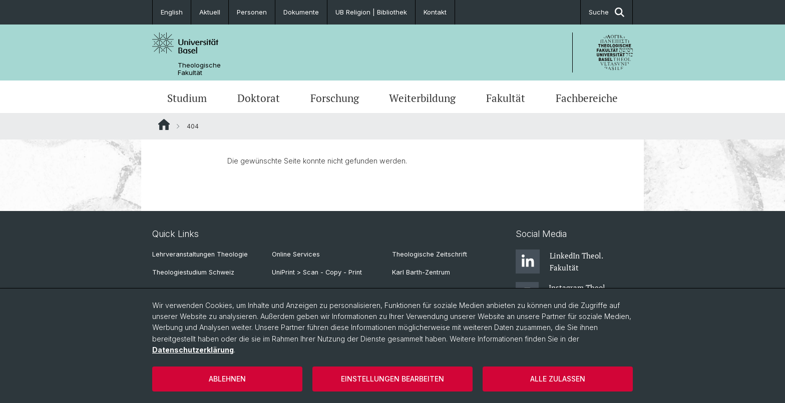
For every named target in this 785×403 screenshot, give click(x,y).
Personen (252, 12)
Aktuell (209, 12)
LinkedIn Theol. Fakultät (559, 262)
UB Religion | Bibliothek (371, 12)
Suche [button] (606, 12)
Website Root (164, 124)
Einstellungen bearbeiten (392, 378)
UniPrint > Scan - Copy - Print (317, 272)
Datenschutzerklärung (193, 350)
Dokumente (301, 12)
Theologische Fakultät (199, 69)
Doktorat (258, 98)
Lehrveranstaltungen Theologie (200, 254)
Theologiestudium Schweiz (193, 272)
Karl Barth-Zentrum (421, 272)
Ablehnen (227, 378)
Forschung (334, 98)
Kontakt (435, 12)
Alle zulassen (557, 378)
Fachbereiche (587, 98)
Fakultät (505, 98)
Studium (187, 98)
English (172, 12)
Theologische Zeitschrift (429, 254)
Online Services (296, 254)
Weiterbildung (422, 98)
